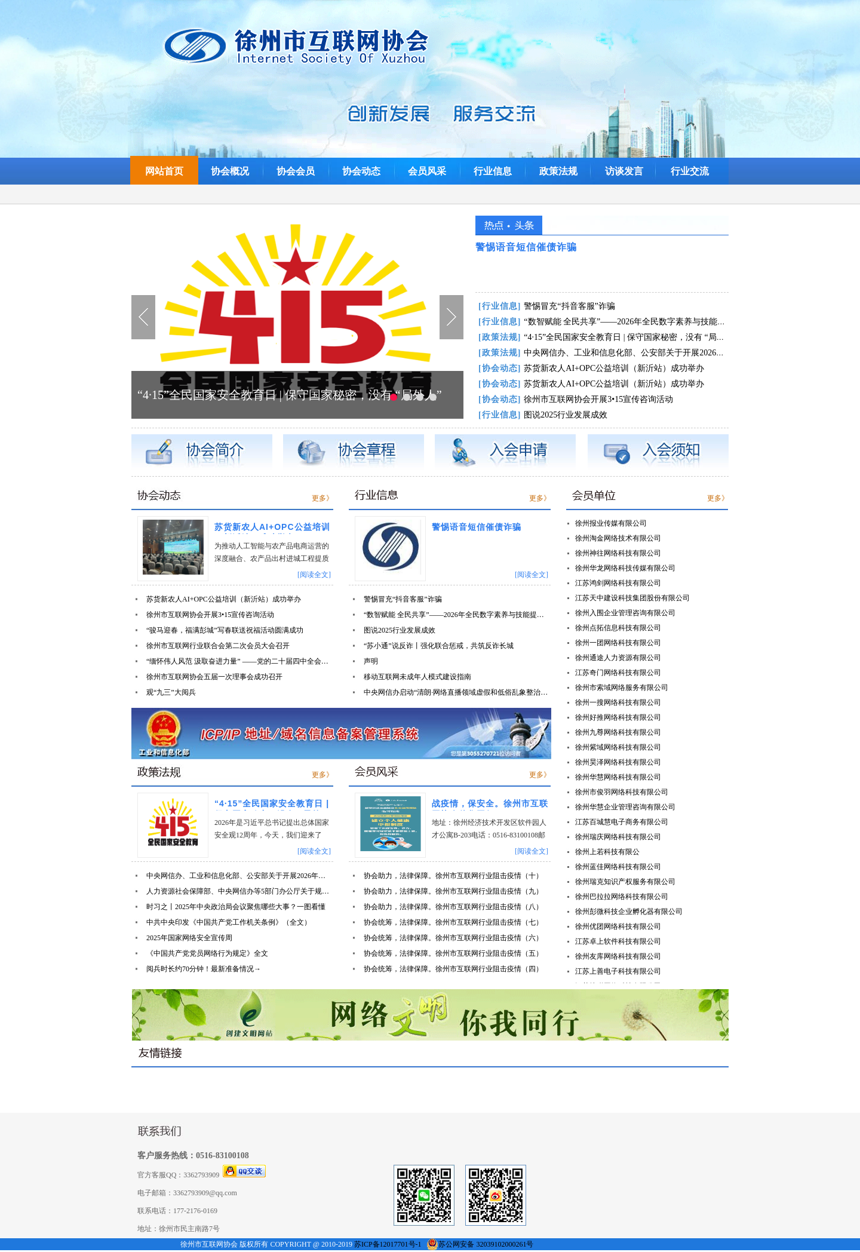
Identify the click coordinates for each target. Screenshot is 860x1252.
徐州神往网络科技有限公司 (618, 553)
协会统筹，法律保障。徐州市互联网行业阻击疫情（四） (453, 969)
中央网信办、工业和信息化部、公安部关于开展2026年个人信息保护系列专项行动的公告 (664, 352)
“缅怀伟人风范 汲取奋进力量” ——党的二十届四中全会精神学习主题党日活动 (238, 661)
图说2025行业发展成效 (542, 414)
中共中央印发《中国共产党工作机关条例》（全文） (228, 922)
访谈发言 (624, 171)
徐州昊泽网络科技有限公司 (618, 762)
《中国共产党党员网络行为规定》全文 (207, 953)
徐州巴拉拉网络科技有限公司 (621, 896)
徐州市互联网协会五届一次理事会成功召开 (214, 677)
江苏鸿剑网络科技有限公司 (618, 583)
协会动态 (361, 171)
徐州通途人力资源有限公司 (618, 657)
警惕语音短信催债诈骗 (526, 247)
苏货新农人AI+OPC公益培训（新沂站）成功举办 (591, 368)
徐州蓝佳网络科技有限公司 (618, 867)
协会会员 (296, 171)
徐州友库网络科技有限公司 (618, 956)
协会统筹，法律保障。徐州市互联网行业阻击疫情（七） (453, 922)
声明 (371, 661)
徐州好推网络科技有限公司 (618, 717)
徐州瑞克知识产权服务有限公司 (625, 881)
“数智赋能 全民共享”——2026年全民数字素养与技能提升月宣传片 (622, 321)
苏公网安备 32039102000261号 (485, 1244)
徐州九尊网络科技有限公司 (618, 732)
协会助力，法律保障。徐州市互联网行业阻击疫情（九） (453, 891)
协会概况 (230, 171)
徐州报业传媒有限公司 (611, 523)
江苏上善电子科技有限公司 (618, 971)
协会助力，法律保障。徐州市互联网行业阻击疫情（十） (453, 876)
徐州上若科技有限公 (607, 852)
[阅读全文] (314, 574)
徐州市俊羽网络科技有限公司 (621, 792)
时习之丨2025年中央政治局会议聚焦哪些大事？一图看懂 (235, 907)
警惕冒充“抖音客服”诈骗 (546, 306)
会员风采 (427, 171)
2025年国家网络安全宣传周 (189, 938)
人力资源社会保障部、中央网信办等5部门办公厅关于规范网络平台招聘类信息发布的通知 (238, 891)
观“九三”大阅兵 (171, 692)
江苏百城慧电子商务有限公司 (621, 822)
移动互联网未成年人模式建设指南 (417, 677)
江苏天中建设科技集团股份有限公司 (632, 598)
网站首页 (164, 171)
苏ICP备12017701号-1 (388, 1244)
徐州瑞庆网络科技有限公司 (618, 837)
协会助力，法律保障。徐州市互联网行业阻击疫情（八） (453, 907)
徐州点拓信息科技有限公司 (618, 628)
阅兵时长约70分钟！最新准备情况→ (203, 969)
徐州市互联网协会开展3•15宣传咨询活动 (575, 399)
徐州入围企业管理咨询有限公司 (625, 613)
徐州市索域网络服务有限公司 (621, 687)
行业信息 (493, 171)
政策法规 (558, 171)
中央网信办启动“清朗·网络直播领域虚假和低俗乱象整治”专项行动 (456, 692)
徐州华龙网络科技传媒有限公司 (625, 568)
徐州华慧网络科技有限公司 (618, 777)
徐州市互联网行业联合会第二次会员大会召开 (218, 646)
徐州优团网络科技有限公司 (618, 926)
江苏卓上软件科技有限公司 (618, 941)
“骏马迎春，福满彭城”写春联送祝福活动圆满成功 (224, 630)
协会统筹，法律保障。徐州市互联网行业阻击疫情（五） (453, 953)
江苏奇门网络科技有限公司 (618, 672)
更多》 (322, 498)
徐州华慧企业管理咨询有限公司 (625, 807)
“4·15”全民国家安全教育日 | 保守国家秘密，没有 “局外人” (289, 394)
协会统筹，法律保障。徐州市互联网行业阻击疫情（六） (453, 938)
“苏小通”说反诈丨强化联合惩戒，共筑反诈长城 (439, 646)
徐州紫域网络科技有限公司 (618, 747)
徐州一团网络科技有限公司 (618, 643)
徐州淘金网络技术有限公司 (618, 538)
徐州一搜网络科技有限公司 (618, 702)
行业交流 (690, 171)
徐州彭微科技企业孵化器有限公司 (629, 911)
